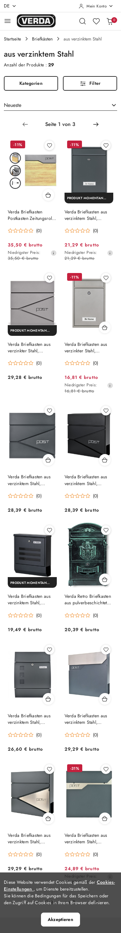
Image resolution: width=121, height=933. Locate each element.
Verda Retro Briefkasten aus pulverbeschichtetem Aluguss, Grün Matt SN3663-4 (89, 599)
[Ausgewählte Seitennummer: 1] (60, 124)
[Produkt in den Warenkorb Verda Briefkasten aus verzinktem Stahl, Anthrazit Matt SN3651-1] (48, 699)
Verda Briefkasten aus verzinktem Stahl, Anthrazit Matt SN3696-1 (32, 479)
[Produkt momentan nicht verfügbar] (89, 198)
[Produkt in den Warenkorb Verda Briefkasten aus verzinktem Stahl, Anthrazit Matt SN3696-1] (48, 460)
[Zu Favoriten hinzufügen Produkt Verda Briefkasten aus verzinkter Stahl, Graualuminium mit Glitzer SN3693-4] (49, 278)
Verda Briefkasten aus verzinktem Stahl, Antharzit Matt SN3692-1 (89, 838)
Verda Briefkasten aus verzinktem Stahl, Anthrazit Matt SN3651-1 (31, 718)
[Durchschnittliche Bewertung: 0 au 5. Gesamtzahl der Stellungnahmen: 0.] (25, 230)
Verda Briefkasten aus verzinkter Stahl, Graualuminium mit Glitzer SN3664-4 (86, 347)
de (10, 6)
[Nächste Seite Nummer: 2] (96, 124)
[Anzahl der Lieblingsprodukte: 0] (96, 21)
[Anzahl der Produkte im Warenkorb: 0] (109, 21)
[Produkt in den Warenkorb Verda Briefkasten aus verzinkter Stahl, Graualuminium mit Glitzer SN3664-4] (105, 327)
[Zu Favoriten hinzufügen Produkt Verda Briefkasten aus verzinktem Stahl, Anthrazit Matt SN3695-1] (106, 649)
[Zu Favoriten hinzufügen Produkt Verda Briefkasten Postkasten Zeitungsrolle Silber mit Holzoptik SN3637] (49, 145)
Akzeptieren (60, 919)
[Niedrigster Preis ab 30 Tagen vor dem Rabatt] (53, 253)
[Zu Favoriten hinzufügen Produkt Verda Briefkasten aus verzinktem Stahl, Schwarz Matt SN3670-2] (49, 530)
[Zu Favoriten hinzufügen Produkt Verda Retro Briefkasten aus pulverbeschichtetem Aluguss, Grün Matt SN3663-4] (106, 530)
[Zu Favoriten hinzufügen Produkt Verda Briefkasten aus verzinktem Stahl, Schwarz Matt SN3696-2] (106, 410)
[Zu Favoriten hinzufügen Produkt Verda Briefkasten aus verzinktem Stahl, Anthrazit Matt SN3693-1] (49, 769)
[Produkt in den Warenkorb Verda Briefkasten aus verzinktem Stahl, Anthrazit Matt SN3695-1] (105, 699)
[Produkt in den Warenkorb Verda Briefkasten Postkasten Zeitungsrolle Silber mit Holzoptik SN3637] (48, 195)
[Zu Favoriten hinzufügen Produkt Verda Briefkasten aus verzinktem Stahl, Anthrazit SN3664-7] (106, 145)
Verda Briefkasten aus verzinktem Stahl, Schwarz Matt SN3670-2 (32, 599)
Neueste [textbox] (12, 105)
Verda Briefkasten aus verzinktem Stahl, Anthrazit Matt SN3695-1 (89, 718)
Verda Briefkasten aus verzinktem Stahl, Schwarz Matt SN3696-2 (89, 479)
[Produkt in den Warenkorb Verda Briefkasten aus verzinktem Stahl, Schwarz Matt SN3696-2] (105, 460)
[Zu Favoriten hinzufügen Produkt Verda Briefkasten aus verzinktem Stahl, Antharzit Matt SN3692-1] (106, 769)
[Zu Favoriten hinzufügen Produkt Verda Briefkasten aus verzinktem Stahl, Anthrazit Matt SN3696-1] (49, 410)
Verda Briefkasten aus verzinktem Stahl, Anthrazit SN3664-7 (86, 215)
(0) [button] (39, 230)
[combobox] (60, 105)
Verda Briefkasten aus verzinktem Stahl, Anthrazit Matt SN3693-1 (32, 838)
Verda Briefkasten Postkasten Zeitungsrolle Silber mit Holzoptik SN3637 (31, 215)
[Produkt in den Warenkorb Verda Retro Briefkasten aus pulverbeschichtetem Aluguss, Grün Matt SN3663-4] (105, 579)
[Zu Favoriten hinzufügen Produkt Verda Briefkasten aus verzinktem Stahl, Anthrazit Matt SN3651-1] (49, 649)
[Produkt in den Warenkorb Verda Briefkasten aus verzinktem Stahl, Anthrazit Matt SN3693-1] (48, 818)
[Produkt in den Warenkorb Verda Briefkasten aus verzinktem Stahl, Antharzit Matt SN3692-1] (105, 818)
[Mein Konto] (96, 6)
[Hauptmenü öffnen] (7, 21)
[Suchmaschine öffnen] (82, 21)
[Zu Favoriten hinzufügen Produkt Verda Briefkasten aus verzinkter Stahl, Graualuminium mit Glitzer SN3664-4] (106, 278)
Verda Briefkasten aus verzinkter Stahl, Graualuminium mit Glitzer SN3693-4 (29, 347)
